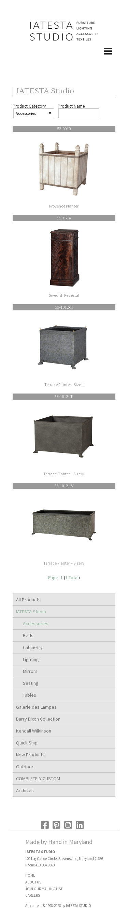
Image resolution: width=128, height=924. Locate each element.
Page (53, 577)
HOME (30, 875)
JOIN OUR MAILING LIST (43, 889)
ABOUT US (33, 882)
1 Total (72, 577)
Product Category (29, 106)
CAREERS (32, 895)
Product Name (71, 106)
